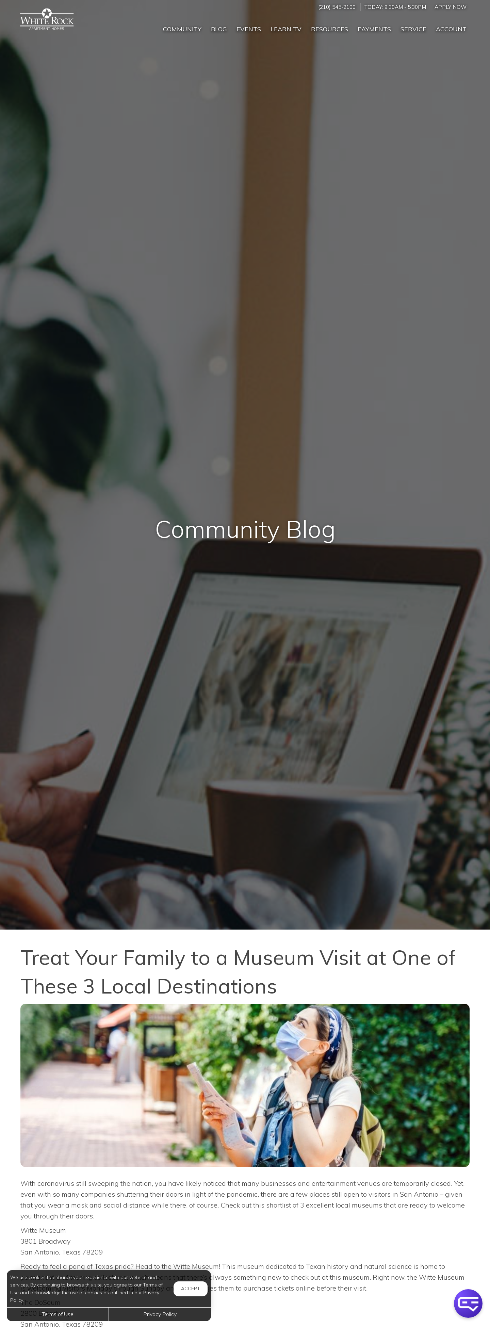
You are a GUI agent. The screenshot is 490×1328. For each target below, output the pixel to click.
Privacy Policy (160, 1314)
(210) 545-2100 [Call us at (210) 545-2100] (337, 7)
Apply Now (451, 7)
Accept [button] (190, 1288)
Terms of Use (58, 1314)
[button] (468, 1303)
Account (451, 29)
